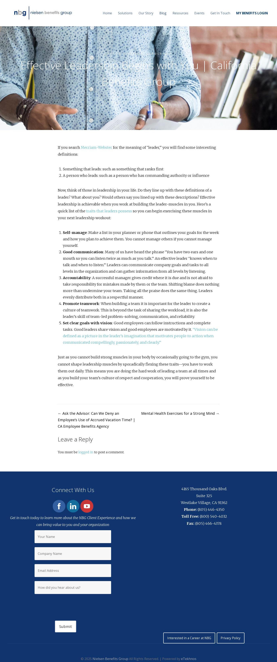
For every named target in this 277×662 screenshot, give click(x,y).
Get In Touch (220, 13)
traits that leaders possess (109, 211)
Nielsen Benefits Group (110, 659)
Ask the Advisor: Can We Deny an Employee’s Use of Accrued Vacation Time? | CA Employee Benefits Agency (96, 420)
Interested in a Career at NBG (188, 638)
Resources (180, 13)
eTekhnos (188, 659)
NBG (163, 102)
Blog (162, 13)
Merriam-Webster (97, 147)
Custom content (122, 54)
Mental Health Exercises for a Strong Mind (180, 413)
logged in (85, 452)
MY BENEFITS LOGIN (252, 13)
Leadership (162, 54)
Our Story (146, 13)
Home (107, 13)
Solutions (125, 13)
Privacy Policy (231, 638)
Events (199, 13)
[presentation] (73, 604)
